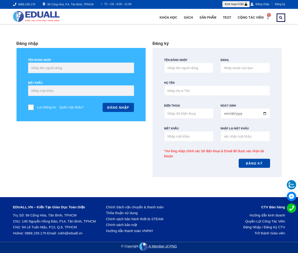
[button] (236, 4)
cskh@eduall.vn (70, 233)
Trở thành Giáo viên (269, 233)
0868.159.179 (35, 233)
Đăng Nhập (252, 227)
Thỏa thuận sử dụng (122, 213)
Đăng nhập (260, 4)
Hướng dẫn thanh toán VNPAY (129, 231)
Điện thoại (172, 105)
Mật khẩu (35, 82)
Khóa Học (168, 17)
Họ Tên (169, 82)
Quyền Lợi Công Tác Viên (265, 221)
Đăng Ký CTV (274, 227)
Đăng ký (280, 4)
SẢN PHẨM (208, 17)
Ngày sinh (228, 105)
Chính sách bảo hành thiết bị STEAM (135, 219)
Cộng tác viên (251, 17)
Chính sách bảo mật (121, 225)
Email (225, 60)
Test (227, 17)
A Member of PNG (158, 246)
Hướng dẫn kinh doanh (267, 215)
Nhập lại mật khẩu (235, 128)
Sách (188, 17)
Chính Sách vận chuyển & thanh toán (135, 207)
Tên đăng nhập (39, 60)
